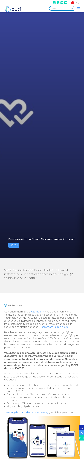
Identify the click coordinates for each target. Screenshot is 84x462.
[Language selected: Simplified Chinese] (75, 2)
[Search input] (61, 8)
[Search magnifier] (72, 8)
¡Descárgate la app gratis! (54, 326)
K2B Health (37, 311)
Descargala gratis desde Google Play (26, 412)
